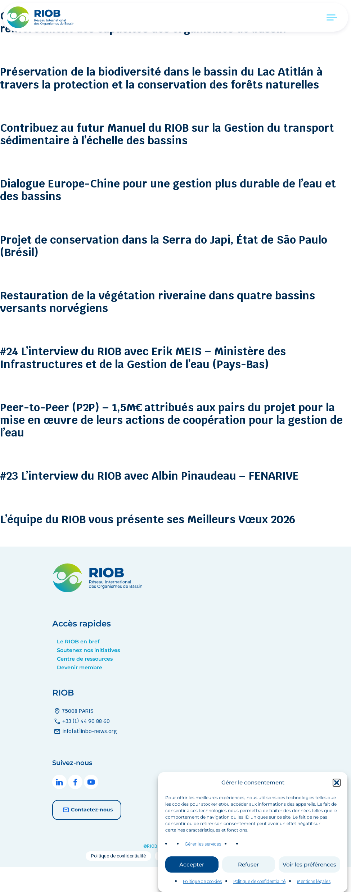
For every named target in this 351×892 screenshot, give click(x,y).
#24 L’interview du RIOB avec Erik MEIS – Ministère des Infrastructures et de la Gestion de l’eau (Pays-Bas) (165, 382)
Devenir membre (79, 693)
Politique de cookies (202, 888)
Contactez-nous (87, 835)
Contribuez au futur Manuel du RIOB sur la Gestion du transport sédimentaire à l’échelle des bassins (161, 158)
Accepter (191, 870)
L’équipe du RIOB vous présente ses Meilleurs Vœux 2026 (171, 544)
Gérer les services (203, 850)
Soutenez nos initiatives (88, 676)
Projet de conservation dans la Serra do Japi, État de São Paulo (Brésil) (169, 270)
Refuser (248, 870)
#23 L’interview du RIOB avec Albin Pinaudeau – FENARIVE (173, 501)
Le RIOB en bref (78, 667)
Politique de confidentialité (259, 888)
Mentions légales (313, 888)
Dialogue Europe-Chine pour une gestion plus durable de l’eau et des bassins (170, 214)
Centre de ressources (85, 684)
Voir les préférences (309, 870)
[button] (336, 788)
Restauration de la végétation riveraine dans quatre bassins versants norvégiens (156, 326)
